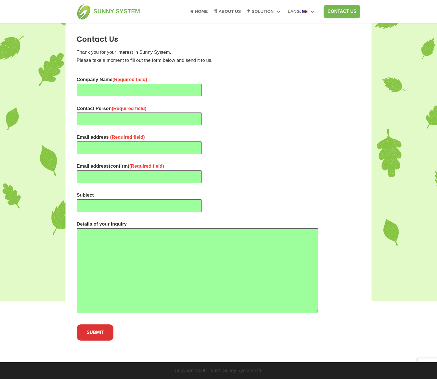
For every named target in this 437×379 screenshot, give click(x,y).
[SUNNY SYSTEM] (108, 11)
